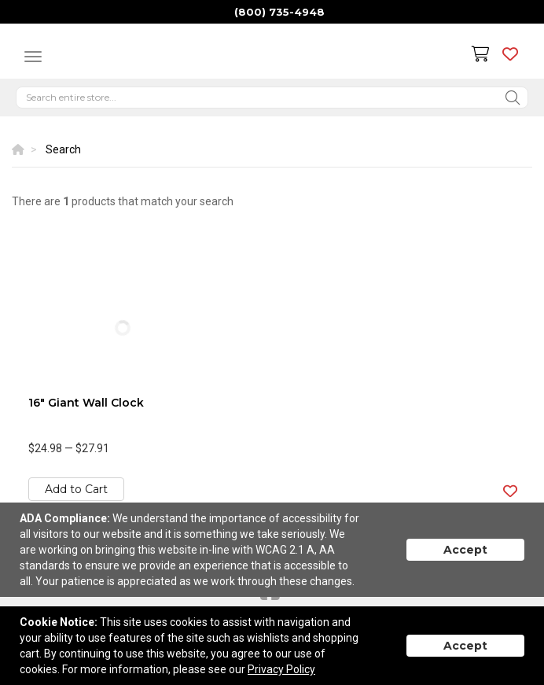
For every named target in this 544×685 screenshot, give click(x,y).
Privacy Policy (281, 669)
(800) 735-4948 (279, 12)
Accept (465, 550)
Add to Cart (76, 489)
